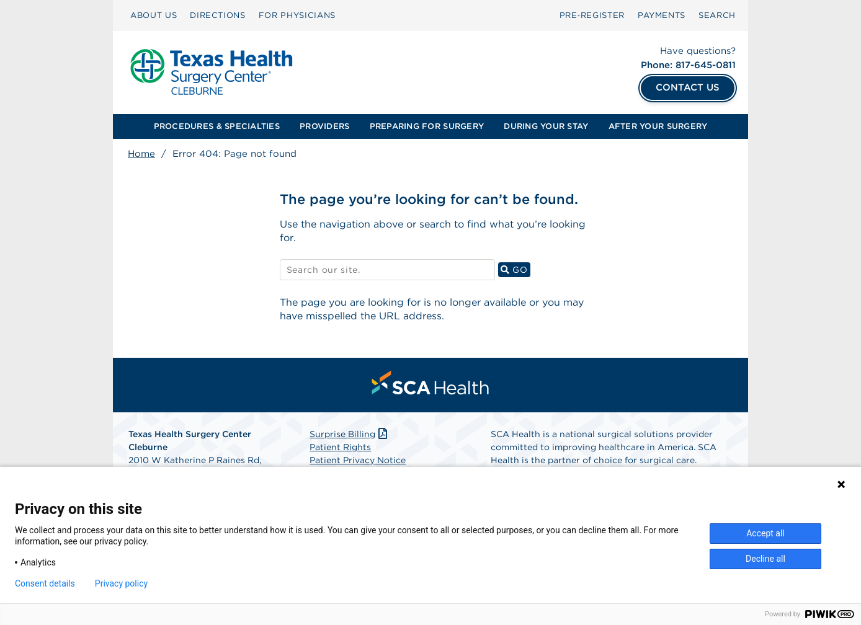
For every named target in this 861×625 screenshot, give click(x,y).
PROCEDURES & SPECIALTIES (217, 126)
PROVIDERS (324, 126)
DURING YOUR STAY (546, 126)
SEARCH (717, 15)
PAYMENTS (661, 15)
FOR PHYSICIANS (297, 15)
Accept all (765, 533)
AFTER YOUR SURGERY (658, 126)
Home (141, 153)
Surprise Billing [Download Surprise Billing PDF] (350, 434)
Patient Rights (340, 447)
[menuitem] (153, 15)
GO (515, 269)
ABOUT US (153, 15)
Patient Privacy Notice (358, 460)
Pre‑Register (592, 15)
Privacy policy (121, 583)
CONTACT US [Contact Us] (688, 87)
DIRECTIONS (218, 15)
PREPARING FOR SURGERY (427, 126)
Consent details (45, 583)
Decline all (765, 559)
